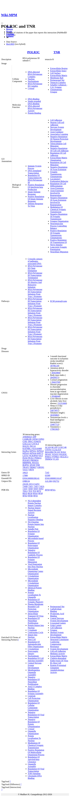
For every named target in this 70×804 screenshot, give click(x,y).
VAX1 (25, 470)
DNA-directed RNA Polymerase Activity (35, 108)
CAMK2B (27, 439)
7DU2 (25, 491)
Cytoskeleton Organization (33, 577)
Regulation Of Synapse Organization (34, 533)
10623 (25, 472)
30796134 (54, 366)
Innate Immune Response (34, 193)
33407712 (54, 424)
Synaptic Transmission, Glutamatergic (56, 174)
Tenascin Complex (58, 82)
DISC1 (31, 441)
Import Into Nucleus (32, 636)
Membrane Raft (56, 78)
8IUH (30, 493)
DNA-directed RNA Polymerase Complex (35, 74)
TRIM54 (48, 459)
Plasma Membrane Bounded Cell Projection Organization (35, 607)
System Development (59, 649)
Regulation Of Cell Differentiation (58, 184)
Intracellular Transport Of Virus (36, 615)
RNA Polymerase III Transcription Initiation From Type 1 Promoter (35, 293)
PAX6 (25, 458)
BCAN (54, 447)
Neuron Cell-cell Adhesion (57, 123)
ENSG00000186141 (31, 478)
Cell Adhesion (56, 120)
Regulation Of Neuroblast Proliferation (34, 620)
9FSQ (25, 496)
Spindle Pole (33, 529)
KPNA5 (26, 453)
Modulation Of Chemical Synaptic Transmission (58, 209)
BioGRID (10, 44)
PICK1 (31, 458)
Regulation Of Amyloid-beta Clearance (34, 759)
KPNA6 (33, 453)
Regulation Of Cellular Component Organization (34, 706)
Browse (9, 29)
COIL (25, 441)
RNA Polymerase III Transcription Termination (35, 275)
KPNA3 (40, 451)
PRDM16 (34, 460)
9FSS (35, 496)
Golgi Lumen (55, 625)
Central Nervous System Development (59, 619)
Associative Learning (59, 134)
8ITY (39, 491)
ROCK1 (35, 462)
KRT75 (40, 453)
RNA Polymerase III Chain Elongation (35, 268)
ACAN (48, 447)
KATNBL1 (27, 448)
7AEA (41, 486)
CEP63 (41, 439)
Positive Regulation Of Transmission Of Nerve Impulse (58, 242)
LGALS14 (56, 450)
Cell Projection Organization (34, 699)
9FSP (40, 493)
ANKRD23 (27, 437)
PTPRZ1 (56, 457)
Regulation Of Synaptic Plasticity (35, 600)
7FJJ (34, 491)
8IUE (25, 493)
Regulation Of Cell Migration (58, 163)
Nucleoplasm (33, 81)
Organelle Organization (33, 732)
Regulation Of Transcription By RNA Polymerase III (35, 179)
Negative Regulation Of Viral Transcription (36, 714)
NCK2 (63, 452)
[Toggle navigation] (2, 23)
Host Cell (32, 639)
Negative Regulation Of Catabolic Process (35, 552)
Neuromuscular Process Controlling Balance (58, 225)
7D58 (30, 489)
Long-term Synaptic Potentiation (58, 248)
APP (34, 437)
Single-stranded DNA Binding (34, 102)
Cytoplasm (32, 630)
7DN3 (40, 489)
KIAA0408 (37, 448)
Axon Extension (57, 188)
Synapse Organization (59, 221)
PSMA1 (48, 457)
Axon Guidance (56, 132)
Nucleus (31, 79)
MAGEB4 (49, 452)
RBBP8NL (27, 462)
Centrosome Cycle (35, 632)
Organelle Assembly (32, 765)
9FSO (35, 493)
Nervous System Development (57, 128)
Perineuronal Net (57, 80)
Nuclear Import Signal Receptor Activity (34, 510)
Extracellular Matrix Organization (58, 159)
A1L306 (48, 481)
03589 (47, 475)
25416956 (10, 35)
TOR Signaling (34, 773)
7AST (25, 489)
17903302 (54, 429)
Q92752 (55, 481)
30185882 (54, 415)
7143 (47, 472)
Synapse (53, 630)
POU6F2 (26, 460)
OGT (41, 455)
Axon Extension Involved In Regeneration (57, 193)
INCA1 (33, 446)
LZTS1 (26, 455)
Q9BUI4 (26, 481)
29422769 (55, 382)
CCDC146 (62, 447)
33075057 (54, 410)
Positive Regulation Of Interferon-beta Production (36, 187)
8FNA (52, 490)
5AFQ (36, 484)
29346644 (55, 396)
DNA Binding (33, 99)
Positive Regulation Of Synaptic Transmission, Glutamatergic (58, 234)
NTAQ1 (55, 454)
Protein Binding (34, 113)
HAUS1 (26, 446)
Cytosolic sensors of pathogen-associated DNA (35, 261)
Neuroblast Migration (59, 252)
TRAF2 (26, 467)
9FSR (30, 496)
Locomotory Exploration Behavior (59, 180)
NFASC (48, 454)
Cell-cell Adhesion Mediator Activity (58, 652)
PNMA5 (37, 458)
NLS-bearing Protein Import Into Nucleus (36, 524)
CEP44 (35, 439)
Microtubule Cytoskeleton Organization (33, 583)
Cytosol (31, 88)
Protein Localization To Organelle (34, 594)
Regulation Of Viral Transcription (36, 770)
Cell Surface (55, 73)
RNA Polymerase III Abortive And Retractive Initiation (35, 283)
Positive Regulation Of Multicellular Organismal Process (36, 752)
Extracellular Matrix (58, 75)
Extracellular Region (59, 68)
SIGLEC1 (64, 457)
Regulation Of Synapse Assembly (35, 692)
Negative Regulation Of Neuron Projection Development (59, 138)
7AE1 (30, 486)
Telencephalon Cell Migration (58, 145)
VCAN (56, 459)
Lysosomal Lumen (58, 623)
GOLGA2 (27, 444)
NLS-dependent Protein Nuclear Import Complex (35, 503)
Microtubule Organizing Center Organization (35, 571)
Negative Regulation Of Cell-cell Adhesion (59, 149)
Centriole (32, 696)
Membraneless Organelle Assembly (34, 672)
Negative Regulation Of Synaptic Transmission (58, 216)
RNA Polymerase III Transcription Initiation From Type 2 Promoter (35, 311)
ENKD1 (37, 441)
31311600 (62, 403)
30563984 (55, 373)
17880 (25, 475)
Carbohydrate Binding (56, 610)
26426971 (54, 377)
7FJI (30, 491)
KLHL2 (26, 451)
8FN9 (47, 490)
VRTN (31, 470)
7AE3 (36, 486)
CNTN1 (48, 450)
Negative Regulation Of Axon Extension (58, 168)
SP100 (32, 465)
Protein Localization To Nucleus (34, 738)
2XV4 (31, 484)
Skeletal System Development (57, 633)
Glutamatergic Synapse (56, 90)
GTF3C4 (35, 444)
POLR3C (33, 52)
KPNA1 (33, 451)
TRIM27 (33, 467)
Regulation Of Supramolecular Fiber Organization (36, 644)
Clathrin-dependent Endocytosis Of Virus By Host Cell (59, 660)
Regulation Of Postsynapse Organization (34, 545)
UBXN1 (40, 467)
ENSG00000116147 (53, 478)
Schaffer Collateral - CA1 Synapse (58, 86)
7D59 (35, 489)
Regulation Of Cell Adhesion (58, 154)
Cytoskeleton (33, 649)
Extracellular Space (58, 71)
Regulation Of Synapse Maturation (34, 559)
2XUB (25, 484)
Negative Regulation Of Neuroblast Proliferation (34, 680)
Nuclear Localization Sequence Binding (35, 517)
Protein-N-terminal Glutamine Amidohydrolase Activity (58, 669)
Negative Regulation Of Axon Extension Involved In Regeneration (58, 201)
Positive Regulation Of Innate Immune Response (36, 198)
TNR (56, 52)
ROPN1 (26, 465)
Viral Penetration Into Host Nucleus (35, 565)
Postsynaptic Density (33, 652)
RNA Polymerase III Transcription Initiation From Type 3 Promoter (35, 330)
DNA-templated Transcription (34, 172)
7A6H (25, 486)
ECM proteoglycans (58, 301)
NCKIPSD (33, 455)
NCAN (57, 452)
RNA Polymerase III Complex (35, 85)
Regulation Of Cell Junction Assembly (36, 659)
